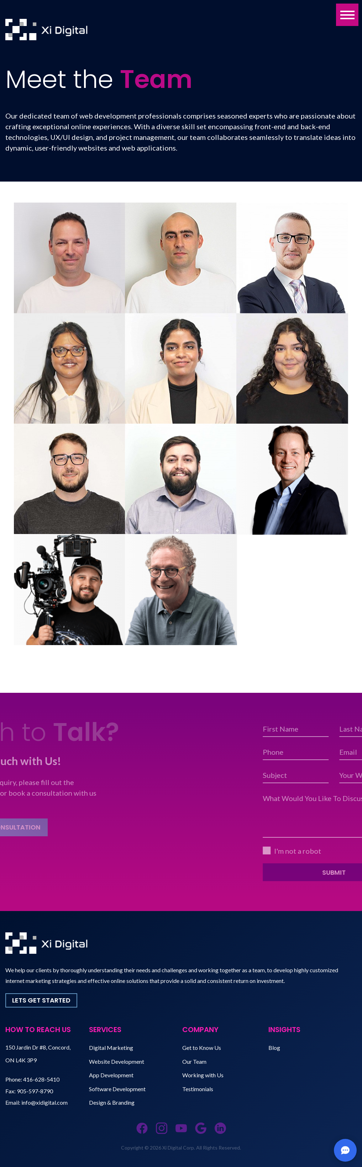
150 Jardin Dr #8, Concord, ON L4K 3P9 (37, 1053)
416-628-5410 (41, 1079)
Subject (339, 775)
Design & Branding (112, 1102)
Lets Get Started (41, 1000)
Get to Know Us (201, 1047)
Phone (337, 752)
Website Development (116, 1061)
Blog (274, 1047)
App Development (111, 1075)
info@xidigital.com (44, 1102)
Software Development (117, 1088)
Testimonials (197, 1088)
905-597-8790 (35, 1091)
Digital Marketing (111, 1047)
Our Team (194, 1061)
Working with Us (203, 1075)
